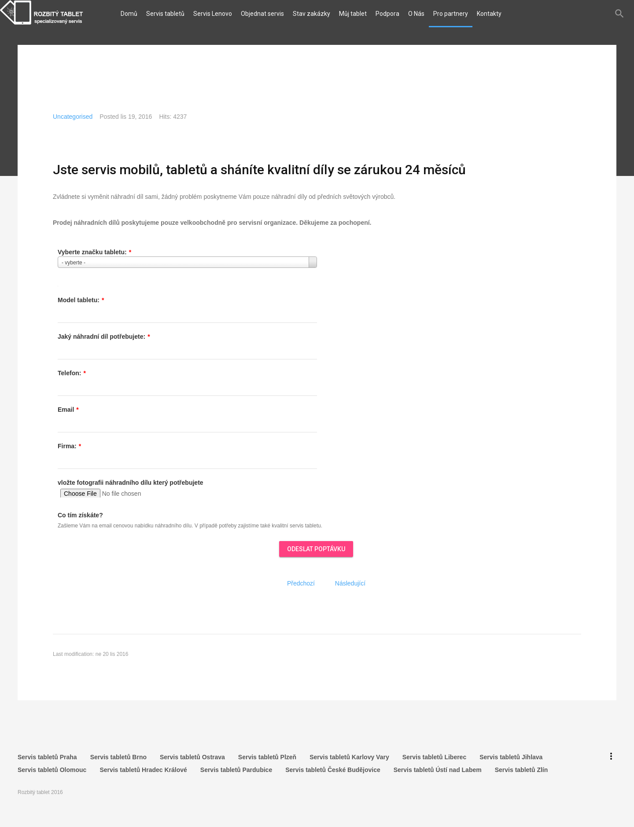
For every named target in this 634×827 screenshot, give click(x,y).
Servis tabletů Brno (118, 755)
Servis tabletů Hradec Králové (143, 766)
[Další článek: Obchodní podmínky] (350, 583)
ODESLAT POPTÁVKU (316, 549)
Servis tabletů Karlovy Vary (349, 755)
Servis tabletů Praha (47, 755)
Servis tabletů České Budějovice (332, 766)
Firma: (69, 446)
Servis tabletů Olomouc (52, 766)
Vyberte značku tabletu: (94, 252)
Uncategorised (72, 116)
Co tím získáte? (80, 515)
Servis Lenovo (212, 13)
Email (68, 409)
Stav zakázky (311, 13)
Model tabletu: (81, 300)
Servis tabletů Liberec (434, 755)
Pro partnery (450, 13)
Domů (129, 13)
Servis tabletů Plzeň (267, 755)
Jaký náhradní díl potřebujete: (104, 336)
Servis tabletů (165, 13)
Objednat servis (262, 13)
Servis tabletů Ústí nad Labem (438, 766)
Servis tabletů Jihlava (510, 755)
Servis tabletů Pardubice (236, 766)
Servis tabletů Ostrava (192, 755)
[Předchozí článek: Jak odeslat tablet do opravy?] (301, 583)
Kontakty (489, 13)
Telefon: (72, 373)
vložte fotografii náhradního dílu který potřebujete (130, 482)
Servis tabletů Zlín (521, 766)
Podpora (387, 13)
